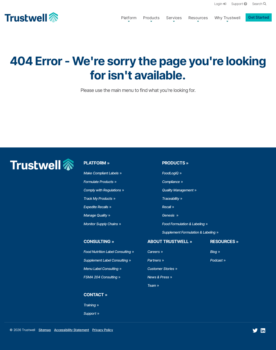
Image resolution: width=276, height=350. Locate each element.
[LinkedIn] (263, 330)
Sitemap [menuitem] (45, 330)
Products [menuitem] (151, 17)
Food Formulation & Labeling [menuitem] (183, 224)
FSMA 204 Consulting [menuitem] (100, 277)
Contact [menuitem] (94, 294)
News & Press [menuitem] (158, 277)
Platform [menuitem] (129, 17)
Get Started (258, 17)
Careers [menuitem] (153, 251)
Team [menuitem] (151, 285)
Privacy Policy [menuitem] (102, 330)
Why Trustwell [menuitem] (227, 17)
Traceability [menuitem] (170, 198)
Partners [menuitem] (154, 260)
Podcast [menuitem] (216, 260)
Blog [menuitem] (213, 251)
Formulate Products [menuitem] (98, 182)
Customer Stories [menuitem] (160, 268)
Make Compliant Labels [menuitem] (101, 173)
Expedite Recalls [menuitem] (96, 207)
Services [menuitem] (174, 17)
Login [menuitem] (220, 4)
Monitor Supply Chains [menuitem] (101, 224)
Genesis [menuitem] (168, 215)
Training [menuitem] (90, 305)
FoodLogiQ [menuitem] (170, 173)
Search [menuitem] (259, 4)
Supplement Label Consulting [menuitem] (106, 260)
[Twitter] (255, 330)
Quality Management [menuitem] (177, 190)
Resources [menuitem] (198, 17)
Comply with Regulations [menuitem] (102, 190)
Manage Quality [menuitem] (95, 215)
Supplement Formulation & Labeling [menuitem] (188, 232)
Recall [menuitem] (166, 207)
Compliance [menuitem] (171, 182)
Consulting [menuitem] (97, 241)
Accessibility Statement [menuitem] (71, 330)
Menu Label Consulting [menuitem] (101, 268)
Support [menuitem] (239, 4)
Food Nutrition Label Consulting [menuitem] (107, 251)
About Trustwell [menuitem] (168, 241)
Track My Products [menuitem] (98, 198)
